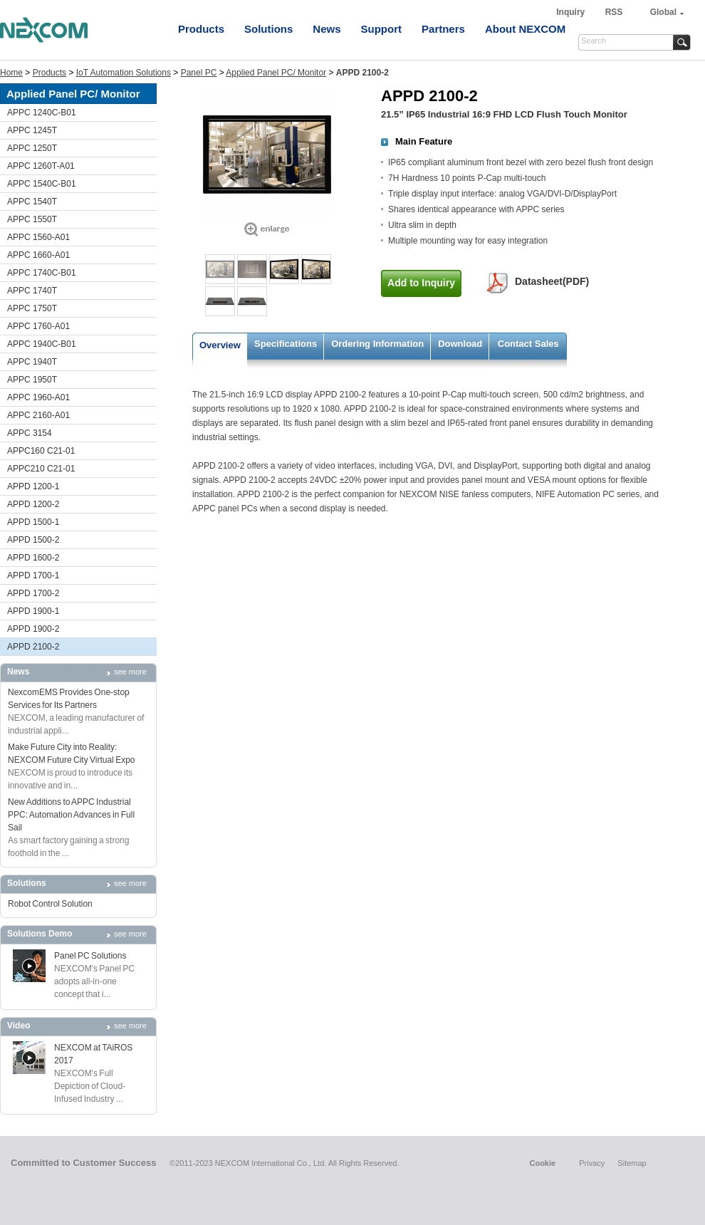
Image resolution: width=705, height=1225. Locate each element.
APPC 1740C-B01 (41, 273)
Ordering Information (377, 343)
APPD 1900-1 (33, 611)
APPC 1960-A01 (38, 397)
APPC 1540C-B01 (41, 184)
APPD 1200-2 (33, 504)
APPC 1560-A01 (38, 237)
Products (201, 29)
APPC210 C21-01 (41, 469)
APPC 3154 (29, 433)
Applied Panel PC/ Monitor (276, 73)
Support (381, 29)
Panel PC (199, 73)
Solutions (268, 29)
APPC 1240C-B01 (41, 113)
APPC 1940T (32, 362)
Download (460, 343)
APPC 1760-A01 (38, 326)
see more (130, 671)
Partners (443, 29)
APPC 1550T (32, 219)
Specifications (285, 343)
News (326, 29)
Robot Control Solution (50, 904)
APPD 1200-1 (33, 486)
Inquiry (571, 12)
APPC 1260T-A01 (41, 166)
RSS (614, 12)
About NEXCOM (525, 29)
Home (11, 73)
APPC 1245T (32, 130)
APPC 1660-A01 (38, 255)
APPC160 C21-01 (41, 451)
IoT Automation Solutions (123, 73)
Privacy (592, 1163)
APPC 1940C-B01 (41, 344)
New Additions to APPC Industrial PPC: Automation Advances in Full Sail (71, 815)
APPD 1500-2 (33, 540)
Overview (220, 345)
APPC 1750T (32, 308)
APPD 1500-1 (33, 522)
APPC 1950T (32, 380)
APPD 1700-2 (33, 593)
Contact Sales (528, 343)
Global (663, 12)
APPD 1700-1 (33, 575)
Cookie (542, 1163)
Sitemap (631, 1163)
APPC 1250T (32, 148)
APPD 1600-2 (33, 558)
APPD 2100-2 (33, 647)
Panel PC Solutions (90, 956)
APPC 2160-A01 (38, 415)
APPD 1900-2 (33, 629)
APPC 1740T (32, 291)
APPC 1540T (32, 202)
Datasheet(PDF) (552, 281)
